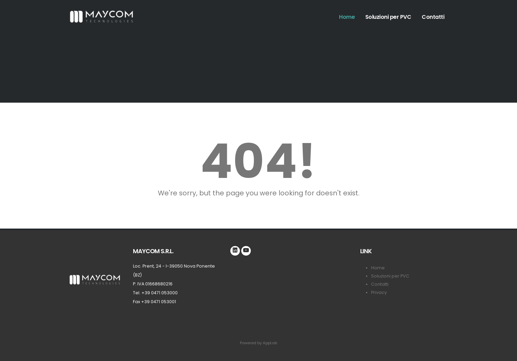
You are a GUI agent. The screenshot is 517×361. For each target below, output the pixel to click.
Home (347, 17)
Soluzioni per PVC (388, 17)
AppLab (270, 343)
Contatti (433, 17)
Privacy (379, 292)
